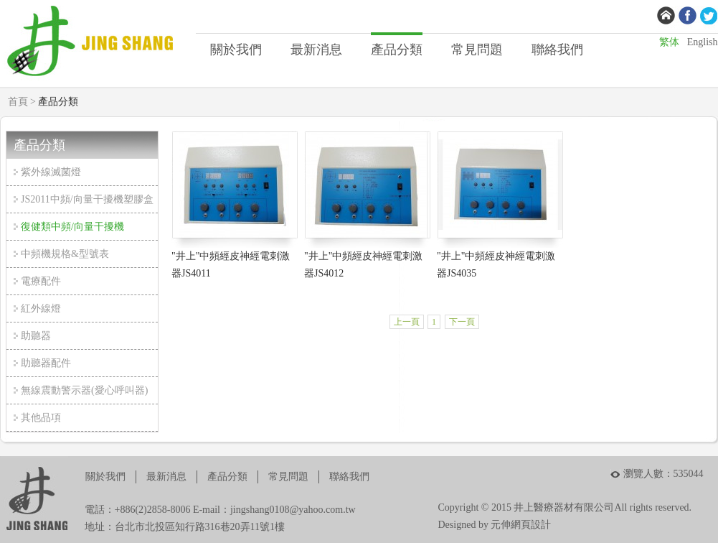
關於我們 (236, 49)
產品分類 (396, 49)
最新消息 (316, 49)
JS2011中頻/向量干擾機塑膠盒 (87, 199)
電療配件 (41, 281)
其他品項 (41, 417)
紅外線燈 (41, 308)
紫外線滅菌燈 (51, 172)
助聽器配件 (46, 363)
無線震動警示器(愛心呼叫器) (84, 390)
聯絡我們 (557, 49)
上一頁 (407, 322)
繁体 (669, 42)
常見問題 (477, 49)
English (702, 42)
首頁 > (22, 101)
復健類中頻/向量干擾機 (72, 226)
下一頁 (462, 322)
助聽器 (36, 335)
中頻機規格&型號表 (65, 254)
